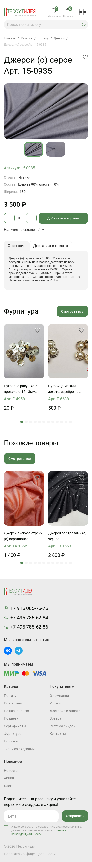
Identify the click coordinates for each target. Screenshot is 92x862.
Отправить (75, 816)
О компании (59, 696)
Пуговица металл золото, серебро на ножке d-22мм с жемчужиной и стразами (68, 389)
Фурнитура (13, 734)
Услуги (55, 703)
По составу (13, 703)
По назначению (16, 711)
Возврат (56, 718)
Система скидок (62, 726)
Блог (8, 786)
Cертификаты (15, 726)
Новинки (11, 741)
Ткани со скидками (19, 749)
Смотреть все (72, 311)
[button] (84, 24)
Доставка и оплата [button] (50, 245)
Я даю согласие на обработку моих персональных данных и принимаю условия (46, 830)
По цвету (11, 718)
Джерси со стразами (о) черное (67, 536)
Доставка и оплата (65, 711)
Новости (11, 771)
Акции (9, 778)
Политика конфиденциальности (30, 854)
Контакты (58, 734)
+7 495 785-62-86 (29, 627)
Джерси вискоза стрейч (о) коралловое (23, 536)
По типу (10, 696)
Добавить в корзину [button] (63, 218)
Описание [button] (17, 245)
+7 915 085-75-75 (29, 608)
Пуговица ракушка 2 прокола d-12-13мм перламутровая (20, 389)
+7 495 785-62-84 (29, 617)
